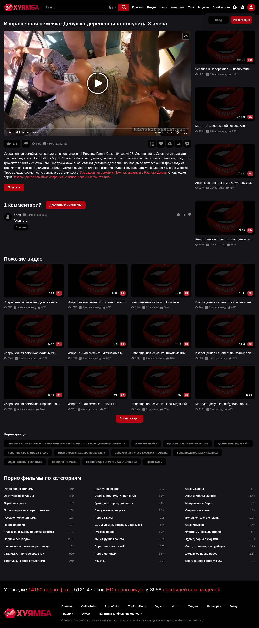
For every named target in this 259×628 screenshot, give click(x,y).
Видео (151, 7)
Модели (203, 7)
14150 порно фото (49, 590)
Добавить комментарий (66, 205)
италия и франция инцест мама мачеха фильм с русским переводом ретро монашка (66, 443)
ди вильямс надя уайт (233, 443)
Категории (177, 7)
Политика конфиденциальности (120, 613)
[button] (123, 7)
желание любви (146, 443)
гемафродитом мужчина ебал (197, 452)
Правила (67, 613)
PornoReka (112, 606)
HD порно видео (125, 590)
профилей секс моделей (191, 590)
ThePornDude (137, 606)
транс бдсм (154, 461)
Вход (233, 606)
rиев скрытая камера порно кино (81, 452)
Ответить (21, 227)
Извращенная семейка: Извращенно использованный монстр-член (62, 177)
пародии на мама (64, 461)
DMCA (86, 613)
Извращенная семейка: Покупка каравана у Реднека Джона (123, 172)
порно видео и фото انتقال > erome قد (111, 461)
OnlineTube (88, 606)
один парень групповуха (25, 461)
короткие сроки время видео (28, 452)
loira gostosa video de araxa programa (141, 452)
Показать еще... (129, 418)
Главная (137, 7)
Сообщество (221, 7)
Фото (163, 7)
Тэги (191, 7)
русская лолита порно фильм (187, 443)
